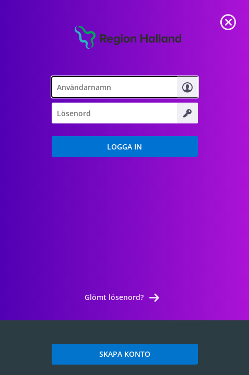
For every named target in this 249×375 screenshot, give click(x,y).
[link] (228, 20)
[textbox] (125, 87)
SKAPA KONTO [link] (124, 354)
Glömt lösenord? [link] (114, 297)
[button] (125, 146)
